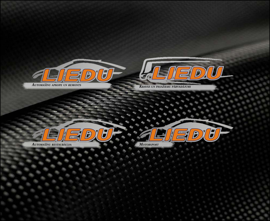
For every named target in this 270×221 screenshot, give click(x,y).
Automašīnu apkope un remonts (79, 83)
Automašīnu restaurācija (79, 142)
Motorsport (186, 142)
